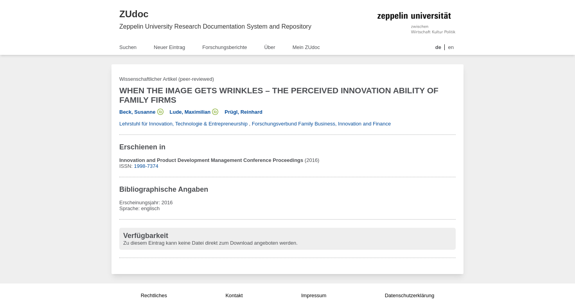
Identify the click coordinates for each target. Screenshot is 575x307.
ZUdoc (134, 14)
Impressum (313, 295)
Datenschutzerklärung (409, 295)
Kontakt (234, 295)
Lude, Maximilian (190, 112)
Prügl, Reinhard (243, 112)
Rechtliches (154, 295)
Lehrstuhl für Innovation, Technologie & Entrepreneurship (183, 124)
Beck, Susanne (137, 112)
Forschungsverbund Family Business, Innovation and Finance (321, 124)
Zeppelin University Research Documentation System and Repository (215, 26)
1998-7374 (146, 166)
